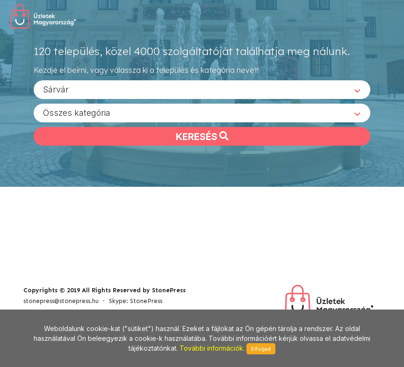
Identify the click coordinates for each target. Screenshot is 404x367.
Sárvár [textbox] (56, 89)
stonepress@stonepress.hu (61, 300)
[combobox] (202, 89)
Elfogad (261, 349)
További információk (211, 348)
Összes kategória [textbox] (76, 112)
